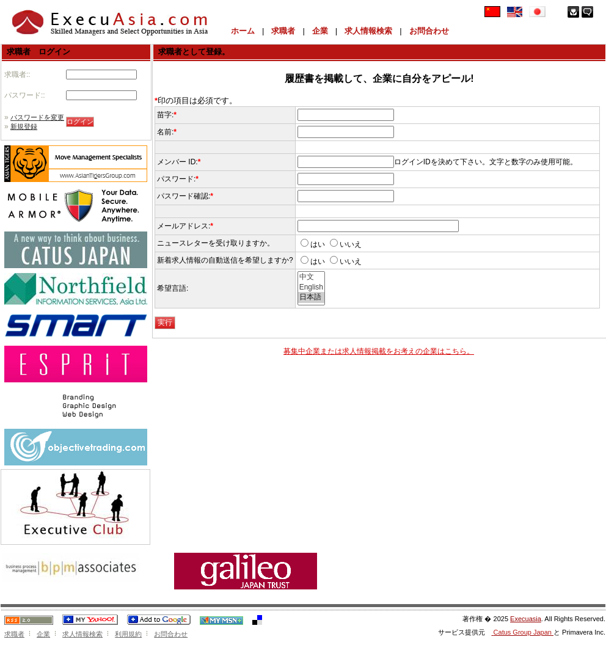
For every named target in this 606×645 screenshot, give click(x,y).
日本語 (311, 297)
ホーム (243, 30)
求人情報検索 (368, 30)
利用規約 (128, 634)
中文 (311, 277)
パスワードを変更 (37, 117)
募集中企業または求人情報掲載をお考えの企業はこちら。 (378, 351)
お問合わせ (429, 30)
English (311, 287)
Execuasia (525, 618)
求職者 (283, 30)
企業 (320, 30)
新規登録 (23, 126)
